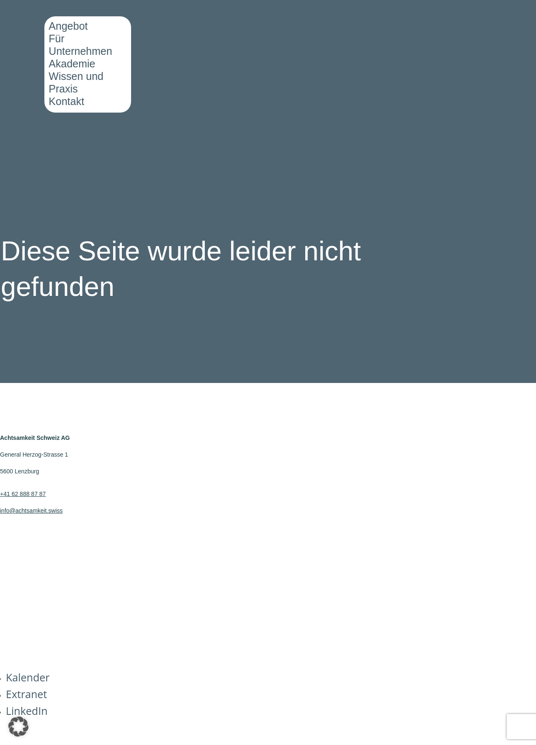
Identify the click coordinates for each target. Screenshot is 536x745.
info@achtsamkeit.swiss (31, 510)
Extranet (26, 694)
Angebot (68, 26)
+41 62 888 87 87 (23, 494)
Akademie (72, 63)
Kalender (27, 677)
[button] (18, 726)
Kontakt (66, 101)
